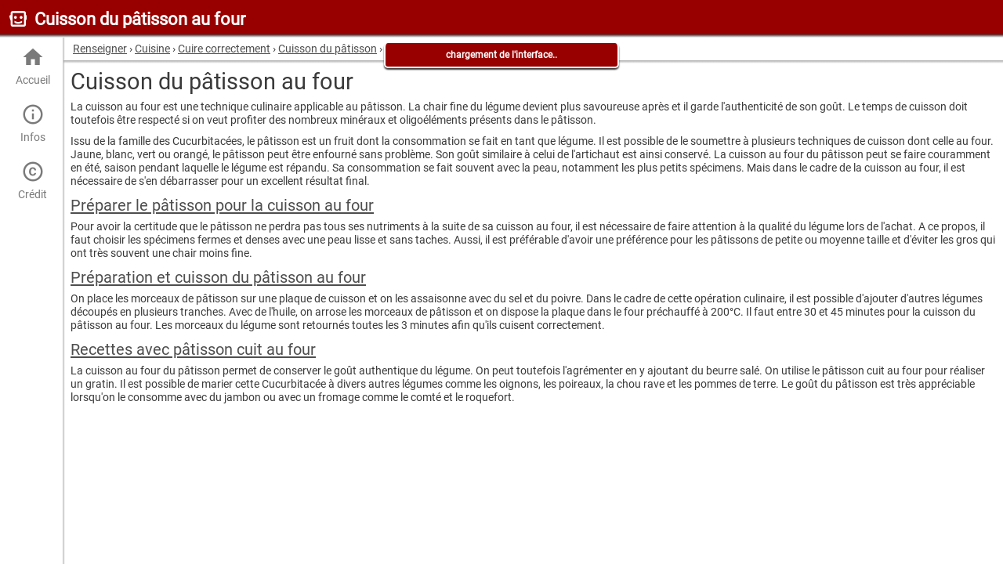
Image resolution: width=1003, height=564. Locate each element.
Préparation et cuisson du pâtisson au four (218, 277)
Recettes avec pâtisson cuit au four (193, 349)
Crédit (32, 180)
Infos (32, 123)
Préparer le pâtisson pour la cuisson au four (222, 205)
